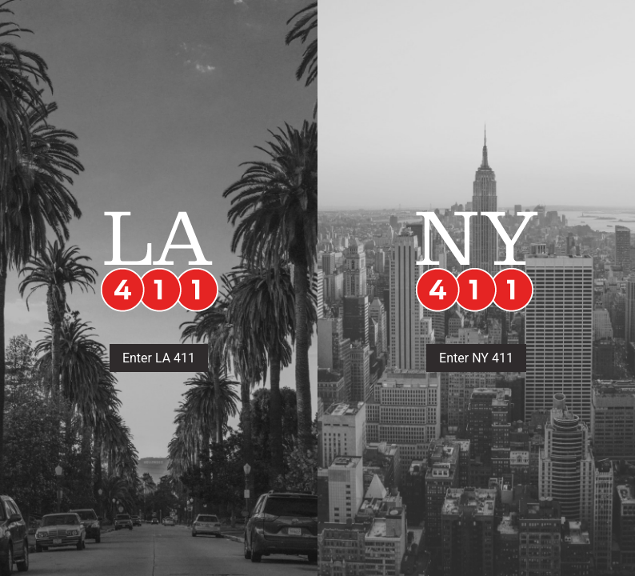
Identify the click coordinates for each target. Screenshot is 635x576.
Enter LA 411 (158, 358)
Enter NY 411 (476, 358)
